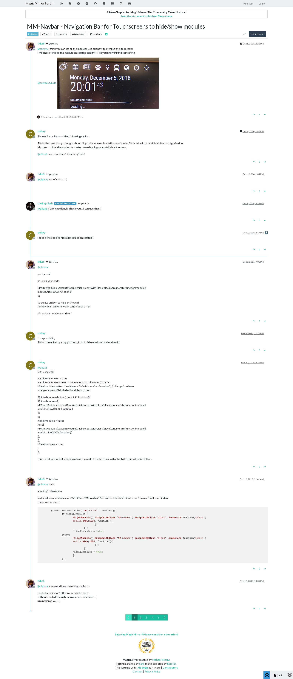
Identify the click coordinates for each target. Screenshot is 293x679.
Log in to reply (257, 34)
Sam (141, 663)
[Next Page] (164, 617)
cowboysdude (45, 203)
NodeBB (143, 667)
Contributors (170, 667)
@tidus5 (83, 203)
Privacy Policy (152, 671)
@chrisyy (52, 43)
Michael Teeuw (161, 659)
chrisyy (41, 131)
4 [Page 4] (152, 617)
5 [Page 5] (158, 617)
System (33, 34)
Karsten (172, 663)
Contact (137, 671)
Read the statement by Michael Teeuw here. (146, 16)
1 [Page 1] (134, 617)
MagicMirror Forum (39, 3)
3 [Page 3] (146, 617)
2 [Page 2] (140, 617)
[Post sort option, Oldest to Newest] (245, 34)
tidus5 (41, 43)
